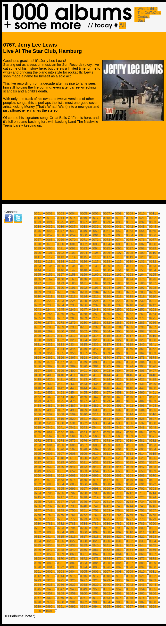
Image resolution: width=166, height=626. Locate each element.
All (122, 25)
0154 (153, 270)
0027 (84, 222)
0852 (107, 550)
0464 (61, 397)
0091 (61, 248)
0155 (38, 274)
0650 (49, 471)
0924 (49, 580)
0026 (72, 222)
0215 (95, 296)
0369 (95, 357)
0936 (61, 584)
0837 (61, 545)
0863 (107, 554)
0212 (61, 296)
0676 (95, 480)
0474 (49, 401)
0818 (95, 536)
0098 (142, 248)
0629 (61, 462)
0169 (72, 279)
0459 (130, 392)
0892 (61, 567)
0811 (142, 532)
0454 (72, 392)
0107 (119, 253)
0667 (119, 475)
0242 (153, 305)
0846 (38, 550)
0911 (153, 571)
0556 (107, 432)
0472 (153, 397)
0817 (84, 536)
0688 (107, 484)
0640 (61, 467)
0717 (61, 497)
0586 (72, 445)
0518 (49, 418)
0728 (72, 501)
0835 (38, 545)
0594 (38, 449)
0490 (107, 405)
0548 (142, 427)
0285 (142, 322)
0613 (130, 453)
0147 (72, 270)
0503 (130, 410)
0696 (72, 488)
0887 (130, 563)
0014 (61, 218)
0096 (119, 248)
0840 (95, 545)
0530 (61, 423)
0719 (95, 497)
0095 (107, 248)
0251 (130, 309)
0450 (153, 388)
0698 (95, 488)
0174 (130, 279)
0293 (107, 327)
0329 (142, 340)
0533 (95, 423)
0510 (84, 414)
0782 (61, 523)
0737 (49, 506)
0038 (84, 226)
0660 (38, 475)
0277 (49, 322)
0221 (38, 301)
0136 (72, 266)
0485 (49, 405)
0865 (130, 554)
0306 (130, 331)
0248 (95, 309)
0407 (153, 370)
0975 (130, 598)
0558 (130, 432)
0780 (38, 523)
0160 (95, 274)
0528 (38, 423)
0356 (72, 353)
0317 (130, 336)
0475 (61, 401)
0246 (72, 309)
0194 (107, 287)
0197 (142, 287)
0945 (38, 589)
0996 (119, 606)
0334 (72, 344)
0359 (107, 353)
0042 (130, 226)
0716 (49, 497)
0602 (130, 449)
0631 (84, 462)
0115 (84, 257)
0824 (38, 541)
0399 (61, 370)
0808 (107, 532)
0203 (84, 292)
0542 (72, 427)
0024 (49, 222)
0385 (153, 362)
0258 (84, 314)
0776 (119, 519)
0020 (130, 218)
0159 (84, 274)
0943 (142, 584)
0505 (153, 410)
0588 (95, 445)
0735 (153, 501)
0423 (84, 379)
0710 (107, 493)
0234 (61, 305)
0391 (95, 366)
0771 (61, 519)
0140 (119, 266)
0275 (153, 318)
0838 (72, 545)
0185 (130, 283)
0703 (153, 488)
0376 (49, 362)
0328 (130, 340)
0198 (153, 287)
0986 (130, 602)
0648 (153, 467)
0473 (38, 401)
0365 (49, 357)
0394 (130, 366)
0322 (61, 340)
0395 (142, 366)
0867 (153, 554)
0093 (84, 248)
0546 (119, 427)
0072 (95, 239)
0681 (153, 480)
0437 (130, 384)
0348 (107, 349)
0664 (84, 475)
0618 (61, 458)
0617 (49, 458)
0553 (72, 432)
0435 (107, 384)
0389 (72, 366)
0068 (49, 239)
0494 (153, 405)
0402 (95, 370)
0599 (95, 449)
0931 (130, 580)
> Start (139, 20)
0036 (61, 226)
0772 (72, 519)
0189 (49, 287)
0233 (49, 305)
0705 (49, 493)
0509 (72, 414)
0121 (153, 257)
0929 (107, 580)
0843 (130, 545)
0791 (38, 528)
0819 (107, 536)
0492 (130, 405)
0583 (38, 445)
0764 (107, 515)
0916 (84, 576)
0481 (130, 401)
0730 (95, 501)
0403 (107, 370)
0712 (130, 493)
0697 (84, 488)
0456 (95, 392)
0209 (153, 292)
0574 (61, 440)
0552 (61, 432)
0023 (38, 222)
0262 (130, 314)
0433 (84, 384)
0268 (72, 318)
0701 (130, 488)
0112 (49, 257)
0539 (38, 427)
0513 (119, 414)
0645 (119, 467)
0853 (119, 550)
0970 (72, 598)
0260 (107, 314)
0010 (142, 213)
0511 (95, 414)
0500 (95, 410)
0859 (61, 554)
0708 (84, 493)
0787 (119, 523)
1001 (49, 611)
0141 (130, 266)
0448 (130, 388)
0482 (142, 401)
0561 (38, 436)
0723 (142, 497)
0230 (142, 301)
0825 (49, 541)
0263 (142, 314)
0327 (119, 340)
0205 (107, 292)
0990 (49, 606)
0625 (142, 458)
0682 (38, 484)
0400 (72, 370)
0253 (153, 309)
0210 (38, 296)
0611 (107, 453)
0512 (107, 414)
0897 (119, 567)
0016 (84, 218)
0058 (61, 235)
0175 (142, 279)
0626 (153, 458)
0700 (119, 488)
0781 (49, 523)
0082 (84, 244)
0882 (72, 563)
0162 (119, 274)
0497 (61, 410)
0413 (95, 375)
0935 (49, 584)
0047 (61, 231)
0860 (72, 554)
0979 (49, 602)
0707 (72, 493)
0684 (61, 484)
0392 (107, 366)
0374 (153, 357)
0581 (142, 440)
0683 (49, 484)
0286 (153, 322)
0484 (38, 405)
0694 (49, 488)
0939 (95, 584)
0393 (119, 366)
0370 (107, 357)
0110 (153, 253)
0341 (153, 344)
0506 (38, 414)
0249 (107, 309)
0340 (142, 344)
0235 (72, 305)
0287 (38, 327)
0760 (61, 515)
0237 (95, 305)
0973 (107, 598)
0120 (142, 257)
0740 (84, 506)
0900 (153, 567)
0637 (153, 462)
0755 (130, 510)
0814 (49, 536)
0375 (38, 362)
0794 (72, 528)
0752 (95, 510)
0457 (107, 392)
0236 (84, 305)
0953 (130, 589)
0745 (142, 506)
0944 (153, 584)
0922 (153, 576)
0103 (72, 253)
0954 (142, 589)
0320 (38, 340)
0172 (107, 279)
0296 (142, 327)
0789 (142, 523)
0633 (107, 462)
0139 (107, 266)
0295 (130, 327)
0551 (49, 432)
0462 (38, 397)
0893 (72, 567)
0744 (130, 506)
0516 (153, 414)
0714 (153, 493)
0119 (130, 257)
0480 (119, 401)
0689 (119, 484)
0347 (95, 349)
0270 (95, 318)
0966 (153, 593)
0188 (38, 287)
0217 (119, 296)
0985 (119, 602)
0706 (61, 493)
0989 (38, 606)
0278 (61, 322)
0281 (95, 322)
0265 (38, 318)
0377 (61, 362)
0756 (142, 510)
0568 (119, 436)
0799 (130, 528)
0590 (119, 445)
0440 (38, 388)
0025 (61, 222)
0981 (72, 602)
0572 (38, 440)
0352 (153, 349)
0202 (72, 292)
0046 (49, 231)
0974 (119, 598)
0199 (38, 292)
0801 (153, 528)
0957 (49, 593)
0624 (130, 458)
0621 (95, 458)
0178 (49, 283)
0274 (142, 318)
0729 (84, 501)
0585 (61, 445)
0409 (49, 375)
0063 (119, 235)
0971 (84, 598)
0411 (72, 375)
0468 (107, 397)
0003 (61, 213)
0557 (119, 432)
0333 (61, 344)
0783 (72, 523)
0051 (107, 231)
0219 (142, 296)
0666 (107, 475)
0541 (61, 427)
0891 (49, 567)
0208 (142, 292)
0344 (61, 349)
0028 (95, 222)
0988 (153, 602)
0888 (142, 563)
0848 (61, 550)
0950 (95, 589)
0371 (119, 357)
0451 (38, 392)
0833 (142, 541)
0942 (130, 584)
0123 (49, 261)
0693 (38, 488)
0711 (119, 493)
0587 (84, 445)
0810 (130, 532)
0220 (153, 296)
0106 (107, 253)
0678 (119, 480)
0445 (95, 388)
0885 (107, 563)
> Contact (141, 16)
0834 (153, 541)
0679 (130, 480)
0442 (61, 388)
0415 (119, 375)
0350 (130, 349)
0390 (84, 366)
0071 (84, 239)
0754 (119, 510)
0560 (153, 432)
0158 (72, 274)
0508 (61, 414)
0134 (49, 266)
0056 (38, 235)
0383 (130, 362)
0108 (130, 253)
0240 (130, 305)
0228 (119, 301)
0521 (84, 418)
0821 (130, 536)
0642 (84, 467)
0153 (142, 270)
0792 (49, 528)
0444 (84, 388)
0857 (38, 554)
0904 (72, 571)
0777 (130, 519)
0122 (38, 261)
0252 (142, 309)
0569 (130, 436)
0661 (49, 475)
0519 (61, 418)
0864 (119, 554)
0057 (49, 235)
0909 (130, 571)
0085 (119, 244)
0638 (38, 467)
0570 (142, 436)
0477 (84, 401)
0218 (130, 296)
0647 (142, 467)
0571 (153, 436)
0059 (72, 235)
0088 (153, 244)
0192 (84, 287)
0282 (107, 322)
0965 (142, 593)
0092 (72, 248)
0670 (153, 475)
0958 (61, 593)
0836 (49, 545)
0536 (130, 423)
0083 (95, 244)
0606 (49, 453)
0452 (49, 392)
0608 (72, 453)
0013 (49, 218)
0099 (153, 248)
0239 (119, 305)
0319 (153, 336)
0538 (153, 423)
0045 (38, 231)
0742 (107, 506)
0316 (119, 336)
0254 (38, 314)
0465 (72, 397)
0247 (84, 309)
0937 (72, 584)
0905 (84, 571)
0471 (142, 397)
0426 (130, 379)
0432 (72, 384)
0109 (142, 253)
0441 (49, 388)
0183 (107, 283)
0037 (72, 226)
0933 (153, 580)
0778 (142, 519)
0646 (130, 467)
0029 (107, 222)
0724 (153, 497)
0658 (142, 471)
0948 (72, 589)
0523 (107, 418)
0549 (153, 427)
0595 (49, 449)
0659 (153, 471)
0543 (84, 427)
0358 (95, 353)
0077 (153, 239)
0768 (153, 515)
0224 (72, 301)
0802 (38, 532)
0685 (72, 484)
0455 (84, 392)
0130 (130, 261)
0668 (130, 475)
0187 (153, 283)
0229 (130, 301)
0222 (49, 301)
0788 (130, 523)
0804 (61, 532)
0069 (61, 239)
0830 (107, 541)
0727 (61, 501)
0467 (95, 397)
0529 (49, 423)
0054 (142, 231)
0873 (95, 558)
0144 (38, 270)
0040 (107, 226)
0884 (95, 563)
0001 (38, 213)
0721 (119, 497)
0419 (38, 379)
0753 (107, 510)
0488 (84, 405)
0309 (38, 336)
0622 (107, 458)
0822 (142, 536)
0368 (84, 357)
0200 (49, 292)
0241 (142, 305)
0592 (142, 445)
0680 (142, 480)
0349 (119, 349)
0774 (95, 519)
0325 (95, 340)
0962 (107, 593)
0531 (72, 423)
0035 (49, 226)
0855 (142, 550)
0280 (84, 322)
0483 (153, 401)
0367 (72, 357)
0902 (49, 571)
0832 (130, 541)
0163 (130, 274)
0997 (130, 606)
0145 (49, 270)
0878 (153, 558)
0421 (61, 379)
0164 (142, 274)
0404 (119, 370)
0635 (130, 462)
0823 (153, 536)
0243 (38, 309)
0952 (119, 589)
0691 (142, 484)
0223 (61, 301)
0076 (142, 239)
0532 (84, 423)
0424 (95, 379)
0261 (119, 314)
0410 (61, 375)
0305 (119, 331)
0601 (119, 449)
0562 (49, 436)
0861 (84, 554)
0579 (119, 440)
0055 (153, 231)
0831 (119, 541)
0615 (153, 453)
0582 (153, 440)
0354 (49, 353)
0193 (95, 287)
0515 (142, 414)
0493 (142, 405)
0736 (38, 506)
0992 (72, 606)
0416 (130, 375)
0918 (107, 576)
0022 (153, 218)
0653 (84, 471)
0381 (107, 362)
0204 (95, 292)
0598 (84, 449)
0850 (84, 550)
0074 (119, 239)
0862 (95, 554)
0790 (153, 523)
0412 (84, 375)
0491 (119, 405)
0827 (72, 541)
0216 (107, 296)
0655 (107, 471)
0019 (119, 218)
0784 (84, 523)
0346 (84, 349)
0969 (61, 598)
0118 (119, 257)
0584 (49, 445)
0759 (49, 515)
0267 (61, 318)
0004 (72, 213)
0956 (38, 593)
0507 (49, 414)
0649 (38, 471)
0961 (95, 593)
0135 (61, 266)
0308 (153, 331)
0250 (119, 309)
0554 (84, 432)
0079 (49, 244)
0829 (95, 541)
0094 (95, 248)
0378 (72, 362)
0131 (142, 261)
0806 (84, 532)
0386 (38, 366)
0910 (142, 571)
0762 (84, 515)
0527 (153, 418)
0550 (38, 432)
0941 (119, 584)
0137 (84, 266)
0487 (72, 405)
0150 (107, 270)
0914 (61, 576)
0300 (61, 331)
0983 (95, 602)
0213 (72, 296)
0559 (142, 432)
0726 (49, 501)
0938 (84, 584)
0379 (84, 362)
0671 (38, 480)
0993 (84, 606)
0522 (95, 418)
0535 (119, 423)
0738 (61, 506)
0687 (95, 484)
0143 (153, 266)
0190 (61, 287)
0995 (107, 606)
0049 (84, 231)
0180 (72, 283)
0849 (72, 550)
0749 (61, 510)
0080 (61, 244)
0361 (130, 353)
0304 (107, 331)
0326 (107, 340)
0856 (153, 550)
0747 (38, 510)
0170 (84, 279)
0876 (130, 558)
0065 (142, 235)
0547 (130, 427)
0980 (61, 602)
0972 (95, 598)
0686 (84, 484)
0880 (49, 563)
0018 (107, 218)
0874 (107, 558)
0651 (61, 471)
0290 (72, 327)
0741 (95, 506)
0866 (142, 554)
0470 (130, 397)
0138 (95, 266)
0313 (84, 336)
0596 (61, 449)
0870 (61, 558)
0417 (142, 375)
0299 (49, 331)
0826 (61, 541)
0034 (38, 226)
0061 (95, 235)
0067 (38, 239)
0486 (61, 405)
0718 (84, 497)
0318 (142, 336)
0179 (61, 283)
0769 (38, 519)
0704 (38, 493)
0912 (38, 576)
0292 (95, 327)
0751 (84, 510)
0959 (72, 593)
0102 (61, 253)
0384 (142, 362)
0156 (49, 274)
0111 (38, 257)
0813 (38, 536)
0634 (119, 462)
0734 (142, 501)
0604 (153, 449)
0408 (38, 375)
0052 (119, 231)
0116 (95, 257)
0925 (61, 580)
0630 (72, 462)
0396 (153, 366)
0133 (38, 266)
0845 (153, 545)
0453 (61, 392)
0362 (142, 353)
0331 (38, 344)
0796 (95, 528)
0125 (72, 261)
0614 (142, 453)
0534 (107, 423)
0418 (153, 375)
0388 (61, 366)
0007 (107, 213)
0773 (84, 519)
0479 (107, 401)
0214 (84, 296)
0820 (119, 536)
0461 (153, 392)
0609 (84, 453)
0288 (49, 327)
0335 (84, 344)
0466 (84, 397)
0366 (61, 357)
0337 (107, 344)
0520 (72, 418)
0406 (142, 370)
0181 (84, 283)
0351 (142, 349)
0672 (49, 480)
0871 (72, 558)
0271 (107, 318)
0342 (38, 349)
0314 (95, 336)
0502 (119, 410)
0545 (107, 427)
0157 (61, 274)
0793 (61, 528)
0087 (142, 244)
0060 (84, 235)
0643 (95, 467)
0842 (119, 545)
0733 (130, 501)
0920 (130, 576)
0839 (84, 545)
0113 (61, 257)
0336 (95, 344)
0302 (84, 331)
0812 (153, 532)
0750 (72, 510)
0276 (38, 322)
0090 (49, 248)
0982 (84, 602)
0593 (153, 445)
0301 (72, 331)
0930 (119, 580)
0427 (142, 379)
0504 (142, 410)
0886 (119, 563)
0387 (49, 366)
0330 (153, 340)
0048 (72, 231)
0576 (84, 440)
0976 (142, 598)
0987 (142, 602)
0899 (142, 567)
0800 (142, 528)
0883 (84, 563)
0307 (142, 331)
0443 (72, 388)
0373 (142, 357)
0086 (130, 244)
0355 (61, 353)
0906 (95, 571)
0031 (130, 222)
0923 (38, 580)
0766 (130, 515)
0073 (107, 239)
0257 (72, 314)
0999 (153, 606)
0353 (38, 353)
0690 (130, 484)
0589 (107, 445)
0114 (72, 257)
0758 (38, 515)
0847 (49, 550)
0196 (130, 287)
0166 (38, 279)
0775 (107, 519)
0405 (130, 370)
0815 (61, 536)
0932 (142, 580)
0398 (49, 370)
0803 (49, 532)
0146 (61, 270)
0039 (95, 226)
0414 (107, 375)
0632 (95, 462)
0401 (84, 370)
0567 (107, 436)
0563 (61, 436)
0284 (130, 322)
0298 (38, 331)
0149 (95, 270)
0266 (49, 318)
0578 (107, 440)
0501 (107, 410)
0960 (84, 593)
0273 (130, 318)
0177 (38, 283)
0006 (95, 213)
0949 (84, 589)
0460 (142, 392)
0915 (72, 576)
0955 (153, 589)
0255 (49, 314)
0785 (95, 523)
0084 (107, 244)
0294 (119, 327)
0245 (61, 309)
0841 (107, 545)
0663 (72, 475)
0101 (49, 253)
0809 (119, 532)
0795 (84, 528)
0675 (84, 480)
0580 (130, 440)
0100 (38, 253)
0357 (84, 353)
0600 (107, 449)
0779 (153, 519)
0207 (130, 292)
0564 (72, 436)
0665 (95, 475)
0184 (119, 283)
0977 (153, 598)
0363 (153, 353)
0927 (84, 580)
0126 (84, 261)
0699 (107, 488)
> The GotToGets (147, 13)
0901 (38, 571)
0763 (95, 515)
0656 (119, 471)
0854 (130, 550)
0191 (72, 287)
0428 (153, 379)
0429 (38, 384)
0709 (95, 493)
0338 (119, 344)
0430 (49, 384)
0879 (38, 563)
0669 (142, 475)
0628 (49, 462)
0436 (119, 384)
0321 (49, 340)
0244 (49, 309)
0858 (49, 554)
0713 (142, 493)
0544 (95, 427)
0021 (142, 218)
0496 (49, 410)
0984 (107, 602)
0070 (72, 239)
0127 (95, 261)
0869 (49, 558)
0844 (142, 545)
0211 (49, 296)
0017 (95, 218)
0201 (61, 292)
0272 (119, 318)
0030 (119, 222)
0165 (153, 274)
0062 (107, 235)
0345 (72, 349)
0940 (107, 584)
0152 (130, 270)
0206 (119, 292)
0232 (38, 305)
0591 (130, 445)
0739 (72, 506)
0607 (61, 453)
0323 (72, 340)
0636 (142, 462)
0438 (142, 384)
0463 (49, 397)
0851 (95, 550)
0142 (142, 266)
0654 (95, 471)
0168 (61, 279)
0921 (142, 576)
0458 (119, 392)
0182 (95, 283)
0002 (49, 213)
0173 (119, 279)
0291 (84, 327)
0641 (72, 467)
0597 (72, 449)
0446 (107, 388)
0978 (38, 602)
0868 (38, 558)
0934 (38, 584)
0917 (95, 576)
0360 (119, 353)
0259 (95, 314)
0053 (130, 231)
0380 (95, 362)
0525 (130, 418)
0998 (142, 606)
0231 (153, 301)
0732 (119, 501)
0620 (84, 458)
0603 (142, 449)
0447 (119, 388)
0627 (38, 462)
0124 (61, 261)
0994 (95, 606)
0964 (130, 593)
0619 (72, 458)
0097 (130, 248)
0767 (142, 515)
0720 (107, 497)
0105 (95, 253)
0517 (38, 418)
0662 (61, 475)
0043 (142, 226)
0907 (107, 571)
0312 (72, 336)
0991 (61, 606)
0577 (95, 440)
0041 (119, 226)
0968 (49, 598)
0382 (119, 362)
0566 (95, 436)
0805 (72, 532)
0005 (84, 213)
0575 (72, 440)
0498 (72, 410)
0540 (49, 427)
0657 (130, 471)
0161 (107, 274)
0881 (61, 563)
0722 (130, 497)
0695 (61, 488)
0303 (95, 331)
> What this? (146, 9)
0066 (153, 235)
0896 (107, 567)
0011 (153, 213)
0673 (61, 480)
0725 (38, 501)
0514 (130, 414)
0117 (107, 257)
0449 (142, 388)
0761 (72, 515)
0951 (107, 589)
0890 (38, 567)
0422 (72, 379)
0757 (153, 510)
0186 (142, 283)
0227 (107, 301)
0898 (130, 567)
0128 (107, 261)
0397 (38, 370)
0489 (95, 405)
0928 (95, 580)
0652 (72, 471)
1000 (38, 611)
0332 (49, 344)
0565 (84, 436)
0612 (119, 453)
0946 (49, 589)
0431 (61, 384)
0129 (119, 261)
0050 (95, 231)
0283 (119, 322)
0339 (130, 344)
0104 (84, 253)
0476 (72, 401)
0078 (38, 244)
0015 (72, 218)
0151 (119, 270)
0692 (153, 484)
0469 (119, 397)
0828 (84, 541)
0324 (84, 340)
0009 (130, 213)
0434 (95, 384)
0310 (49, 336)
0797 (107, 528)
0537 (142, 423)
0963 (119, 593)
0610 (95, 453)
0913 (49, 576)
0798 (119, 528)
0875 (119, 558)
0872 (84, 558)
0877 (142, 558)
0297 (153, 327)
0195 (119, 287)
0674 (72, 480)
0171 (95, 279)
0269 (84, 318)
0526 (142, 418)
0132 (153, 261)
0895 (95, 567)
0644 (107, 467)
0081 (72, 244)
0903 (61, 571)
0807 (95, 532)
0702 (142, 488)
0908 (119, 571)
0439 (153, 384)
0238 (107, 305)
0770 (49, 519)
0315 (107, 336)
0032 (142, 222)
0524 (119, 418)
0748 (49, 510)
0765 (119, 515)
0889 (153, 563)
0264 (153, 314)
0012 (38, 218)
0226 (95, 301)
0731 (107, 501)
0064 (130, 235)
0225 (84, 301)
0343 (49, 349)
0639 (49, 467)
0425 (119, 379)
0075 (130, 239)
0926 (72, 580)
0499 (84, 410)
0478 (95, 401)
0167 (49, 279)
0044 (153, 226)
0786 (107, 523)
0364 (38, 357)
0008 (119, 213)
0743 (119, 506)
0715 (38, 497)
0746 (153, 506)
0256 (61, 314)
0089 (38, 248)
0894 (84, 567)
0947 (61, 589)
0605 (38, 453)
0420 (49, 379)
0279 (72, 322)
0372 (130, 357)
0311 (61, 336)
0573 (49, 440)
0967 (38, 598)
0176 (153, 279)
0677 (107, 480)
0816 (72, 536)
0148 (84, 270)
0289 (61, 327)
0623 (119, 458)
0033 (153, 222)
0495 (38, 410)
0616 (38, 458)
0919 (119, 576)
